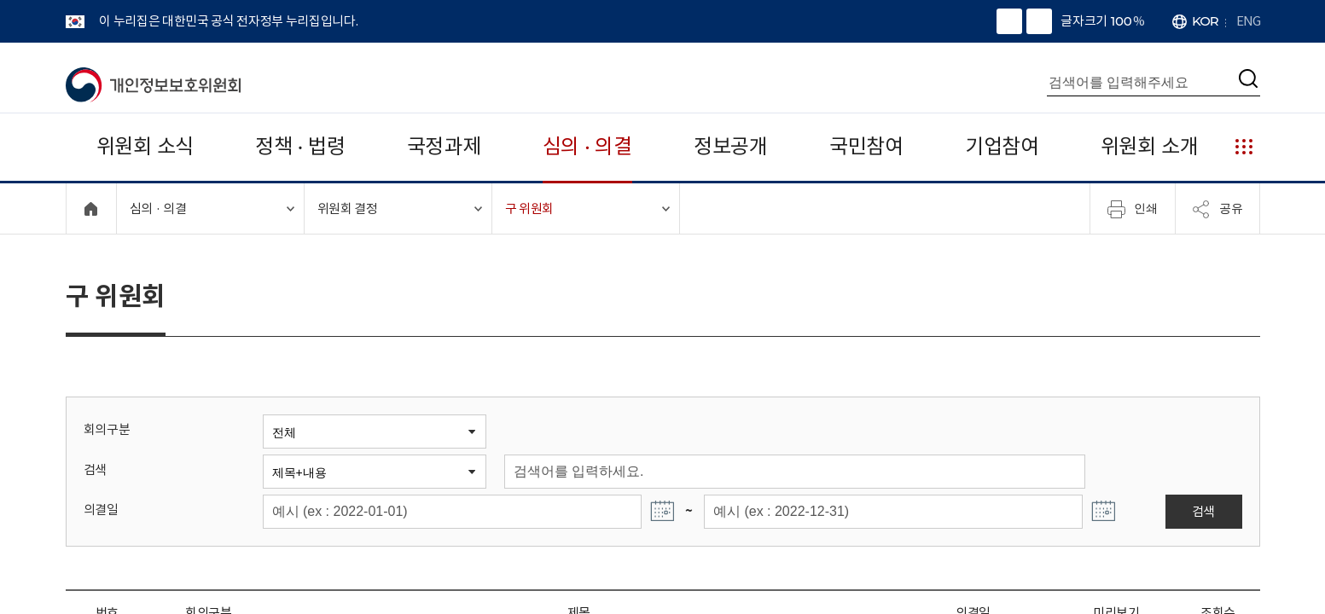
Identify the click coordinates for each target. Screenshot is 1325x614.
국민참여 (866, 146)
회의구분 (107, 429)
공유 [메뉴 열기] (1217, 209)
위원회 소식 (145, 146)
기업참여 (1002, 146)
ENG (1248, 21)
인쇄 (1132, 209)
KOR (1205, 21)
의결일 (101, 509)
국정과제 (444, 146)
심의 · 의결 (587, 146)
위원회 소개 (1150, 146)
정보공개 (731, 146)
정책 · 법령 (300, 146)
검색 (95, 469)
